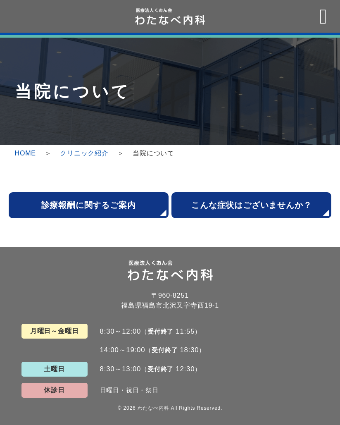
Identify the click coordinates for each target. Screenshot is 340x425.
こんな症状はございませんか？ (251, 205)
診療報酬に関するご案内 (88, 205)
